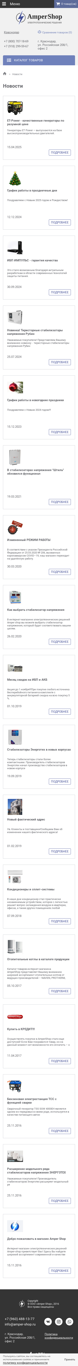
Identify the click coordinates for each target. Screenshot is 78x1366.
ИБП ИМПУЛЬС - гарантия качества (32, 260)
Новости (15, 74)
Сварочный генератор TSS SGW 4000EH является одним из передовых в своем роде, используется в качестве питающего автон (38, 1111)
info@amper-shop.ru (20, 1324)
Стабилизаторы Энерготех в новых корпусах (39, 749)
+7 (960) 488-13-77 (20, 1319)
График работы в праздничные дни (32, 190)
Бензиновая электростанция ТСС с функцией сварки (32, 1100)
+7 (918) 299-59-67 (16, 46)
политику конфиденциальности (25, 1363)
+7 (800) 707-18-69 (16, 41)
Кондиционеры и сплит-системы (30, 889)
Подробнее (60, 152)
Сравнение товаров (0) (55, 32)
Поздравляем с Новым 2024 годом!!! (29, 409)
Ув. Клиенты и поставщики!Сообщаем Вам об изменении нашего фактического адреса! (34, 831)
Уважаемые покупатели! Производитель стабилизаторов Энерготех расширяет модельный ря (37, 1181)
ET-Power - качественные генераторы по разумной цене (35, 122)
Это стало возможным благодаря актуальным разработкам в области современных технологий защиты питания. (37, 273)
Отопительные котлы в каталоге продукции (38, 959)
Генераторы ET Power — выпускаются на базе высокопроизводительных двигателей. (34, 132)
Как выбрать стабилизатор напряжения (35, 610)
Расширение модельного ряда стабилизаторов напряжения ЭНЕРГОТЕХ (36, 1170)
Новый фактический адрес (26, 819)
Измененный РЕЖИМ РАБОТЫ (28, 540)
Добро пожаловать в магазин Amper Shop (36, 1239)
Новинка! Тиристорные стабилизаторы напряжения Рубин (35, 332)
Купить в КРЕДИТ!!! (21, 1029)
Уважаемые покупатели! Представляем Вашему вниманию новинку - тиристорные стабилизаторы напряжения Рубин (38, 342)
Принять (69, 1359)
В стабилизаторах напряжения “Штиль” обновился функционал (35, 471)
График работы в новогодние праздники (35, 400)
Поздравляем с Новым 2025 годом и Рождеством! (37, 200)
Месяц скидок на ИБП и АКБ (27, 680)
